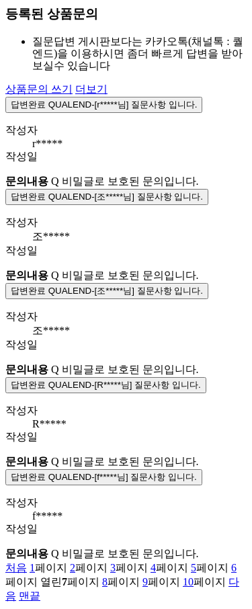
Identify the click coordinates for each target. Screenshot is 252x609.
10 (188, 581)
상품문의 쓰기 (39, 89)
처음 (16, 567)
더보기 (91, 89)
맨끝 (29, 596)
